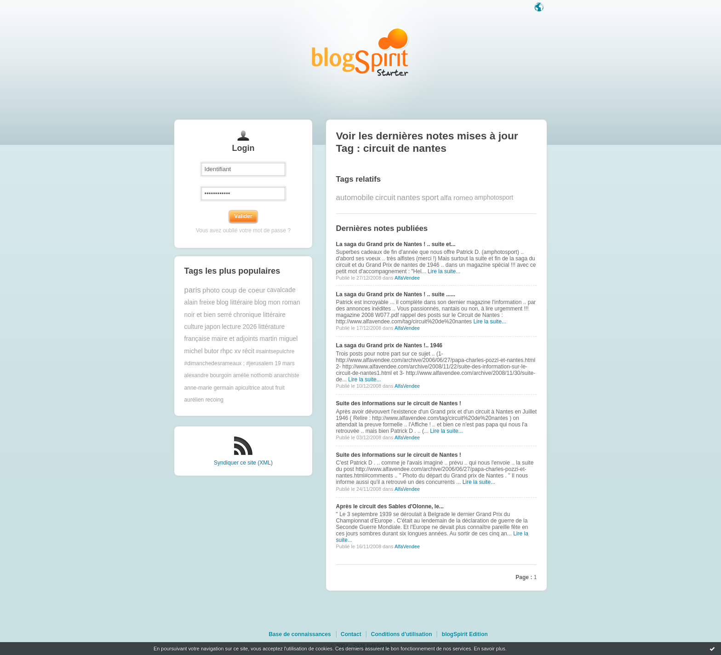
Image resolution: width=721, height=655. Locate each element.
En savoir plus (489, 648)
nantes (408, 197)
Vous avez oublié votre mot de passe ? (243, 230)
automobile (355, 197)
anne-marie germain (209, 388)
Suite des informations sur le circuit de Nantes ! (398, 403)
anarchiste (286, 375)
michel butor (201, 351)
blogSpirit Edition (465, 634)
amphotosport (494, 197)
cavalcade (281, 290)
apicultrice (247, 388)
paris (192, 290)
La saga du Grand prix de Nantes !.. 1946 (389, 345)
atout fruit (273, 388)
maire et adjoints (235, 338)
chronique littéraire (259, 314)
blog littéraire (235, 302)
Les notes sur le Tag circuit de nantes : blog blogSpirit (360, 52)
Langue (539, 7)
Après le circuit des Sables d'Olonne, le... (390, 506)
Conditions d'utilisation (401, 634)
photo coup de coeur (233, 290)
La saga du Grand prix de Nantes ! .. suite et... (396, 244)
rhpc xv (230, 351)
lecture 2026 (239, 326)
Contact (351, 634)
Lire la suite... (444, 271)
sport (430, 197)
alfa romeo (457, 197)
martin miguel (279, 338)
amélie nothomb (252, 375)
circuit (385, 197)
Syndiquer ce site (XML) (243, 463)
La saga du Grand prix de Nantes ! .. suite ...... (395, 294)
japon (212, 326)
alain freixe (199, 302)
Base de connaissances (300, 634)
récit (248, 351)
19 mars (284, 363)
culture (193, 326)
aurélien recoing (203, 399)
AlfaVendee (407, 278)
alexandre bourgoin (208, 375)
